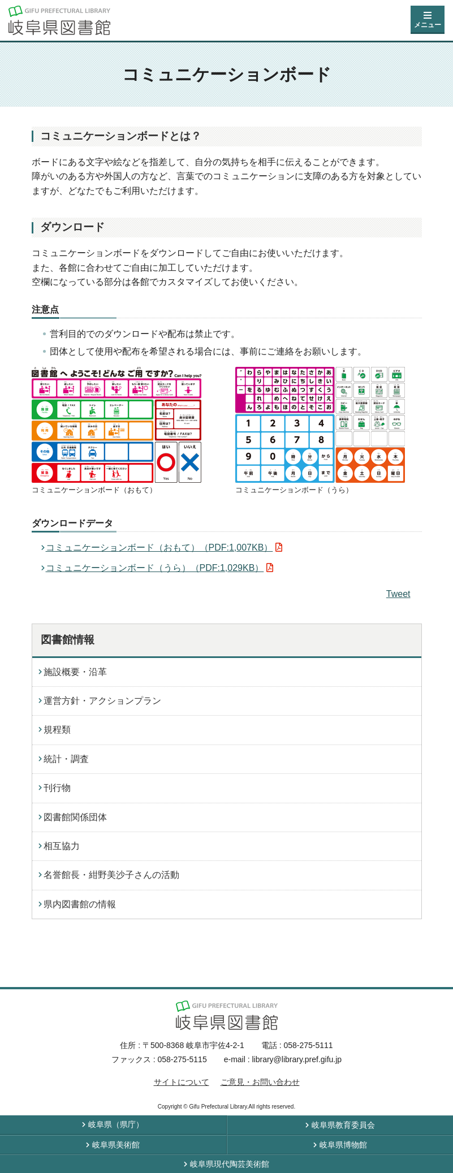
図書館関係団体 (75, 817)
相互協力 (62, 846)
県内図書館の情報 (80, 904)
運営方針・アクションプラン (102, 700)
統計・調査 (66, 759)
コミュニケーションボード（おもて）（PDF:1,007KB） (159, 547)
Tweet (398, 594)
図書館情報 (67, 640)
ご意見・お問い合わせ (260, 1082)
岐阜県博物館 (343, 1144)
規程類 (57, 729)
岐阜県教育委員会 (343, 1124)
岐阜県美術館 (116, 1144)
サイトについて (181, 1082)
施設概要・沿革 (75, 672)
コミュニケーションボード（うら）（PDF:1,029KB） (155, 568)
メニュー (427, 25)
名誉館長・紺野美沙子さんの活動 (111, 875)
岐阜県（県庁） (116, 1124)
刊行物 (57, 788)
